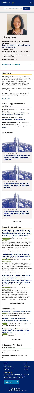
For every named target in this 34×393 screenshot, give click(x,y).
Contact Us (6, 369)
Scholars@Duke (11, 3)
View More (5, 98)
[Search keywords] (13, 8)
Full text (4, 251)
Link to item (20, 251)
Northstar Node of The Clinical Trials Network (16, 311)
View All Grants (17, 339)
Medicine (22, 119)
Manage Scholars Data (9, 368)
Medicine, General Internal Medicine (11, 119)
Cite (25, 251)
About (5, 365)
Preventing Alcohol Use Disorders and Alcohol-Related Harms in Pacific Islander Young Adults (15, 320)
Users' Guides (27, 368)
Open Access (13, 251)
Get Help (26, 369)
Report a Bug (27, 366)
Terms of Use (23, 390)
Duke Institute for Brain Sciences (10, 126)
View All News (17, 221)
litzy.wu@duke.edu (8, 49)
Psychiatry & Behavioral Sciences (16, 114)
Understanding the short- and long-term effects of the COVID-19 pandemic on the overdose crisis (15, 330)
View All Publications (17, 303)
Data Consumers (8, 366)
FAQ (25, 365)
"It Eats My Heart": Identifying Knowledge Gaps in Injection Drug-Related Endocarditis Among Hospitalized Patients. (16, 256)
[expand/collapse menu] (30, 64)
